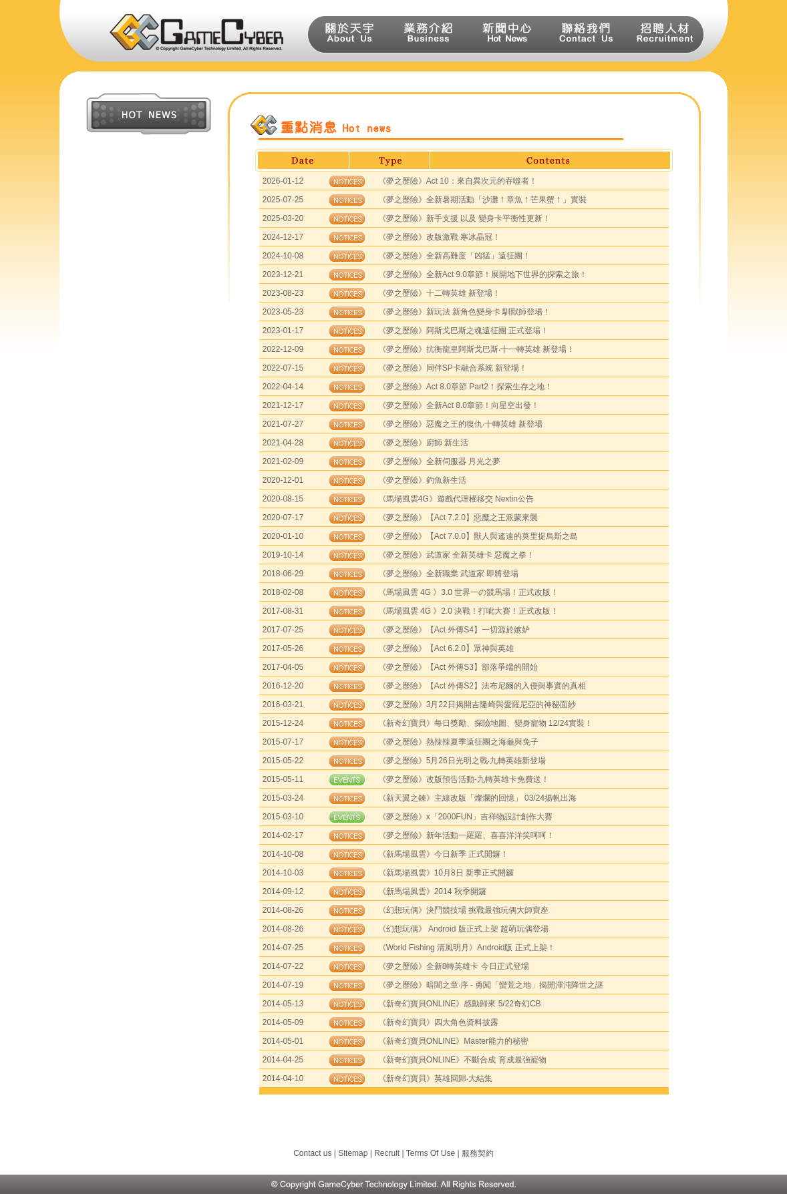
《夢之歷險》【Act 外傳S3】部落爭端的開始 (458, 667)
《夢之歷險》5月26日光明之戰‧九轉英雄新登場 (462, 760)
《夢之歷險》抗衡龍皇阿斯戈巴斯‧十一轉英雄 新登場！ (476, 349)
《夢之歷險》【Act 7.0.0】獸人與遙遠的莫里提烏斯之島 (478, 536)
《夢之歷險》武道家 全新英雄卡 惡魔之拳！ (456, 555)
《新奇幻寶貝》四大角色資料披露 (438, 1022)
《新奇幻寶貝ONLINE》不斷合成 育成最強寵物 (462, 1059)
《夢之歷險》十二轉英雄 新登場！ (439, 293)
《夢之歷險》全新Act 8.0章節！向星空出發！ (458, 405)
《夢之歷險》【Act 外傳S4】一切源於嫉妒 (454, 629)
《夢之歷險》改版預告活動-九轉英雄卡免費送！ (463, 779)
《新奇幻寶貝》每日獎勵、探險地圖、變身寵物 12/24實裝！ (485, 723)
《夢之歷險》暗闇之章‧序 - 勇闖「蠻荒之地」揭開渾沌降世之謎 (491, 985)
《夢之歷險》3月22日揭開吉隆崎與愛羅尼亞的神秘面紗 (477, 704)
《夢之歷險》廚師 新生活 (423, 442)
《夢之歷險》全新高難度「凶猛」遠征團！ (454, 255)
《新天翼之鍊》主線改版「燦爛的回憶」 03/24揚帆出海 (477, 798)
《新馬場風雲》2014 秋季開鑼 (432, 891)
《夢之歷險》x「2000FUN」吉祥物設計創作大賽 (465, 816)
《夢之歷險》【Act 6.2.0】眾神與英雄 (446, 648)
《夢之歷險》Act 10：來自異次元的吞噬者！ (457, 181)
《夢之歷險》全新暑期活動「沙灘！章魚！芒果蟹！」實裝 (482, 199)
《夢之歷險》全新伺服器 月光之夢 (439, 461)
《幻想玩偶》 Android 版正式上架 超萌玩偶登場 (463, 929)
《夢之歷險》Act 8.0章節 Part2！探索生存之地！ (465, 386)
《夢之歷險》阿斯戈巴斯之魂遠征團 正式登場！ (463, 330)
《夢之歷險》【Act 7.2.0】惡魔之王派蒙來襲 (458, 517)
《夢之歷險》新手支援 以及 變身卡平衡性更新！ (464, 218)
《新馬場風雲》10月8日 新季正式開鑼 (446, 872)
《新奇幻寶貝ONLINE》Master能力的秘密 (453, 1041)
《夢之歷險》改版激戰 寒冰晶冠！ (439, 237)
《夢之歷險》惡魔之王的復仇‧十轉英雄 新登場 (460, 424)
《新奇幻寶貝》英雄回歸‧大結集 (435, 1078)
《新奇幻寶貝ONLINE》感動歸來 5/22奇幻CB (459, 1003)
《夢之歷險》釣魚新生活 (422, 480)
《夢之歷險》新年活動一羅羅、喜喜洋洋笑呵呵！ (466, 835)
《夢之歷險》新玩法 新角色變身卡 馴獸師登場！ (464, 312)
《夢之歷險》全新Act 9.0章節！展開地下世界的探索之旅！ (482, 274)
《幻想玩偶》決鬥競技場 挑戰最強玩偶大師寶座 (463, 910)
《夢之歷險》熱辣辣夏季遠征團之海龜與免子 (458, 742)
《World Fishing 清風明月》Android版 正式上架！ (466, 947)
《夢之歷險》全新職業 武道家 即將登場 (448, 573)
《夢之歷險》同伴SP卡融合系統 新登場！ (452, 368)
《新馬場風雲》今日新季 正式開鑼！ (443, 854)
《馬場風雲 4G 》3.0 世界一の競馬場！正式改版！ (468, 592)
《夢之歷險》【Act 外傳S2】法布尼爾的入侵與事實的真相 (482, 685)
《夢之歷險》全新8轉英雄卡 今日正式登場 (453, 966)
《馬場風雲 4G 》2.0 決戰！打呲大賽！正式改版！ (468, 611)
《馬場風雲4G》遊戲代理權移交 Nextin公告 (456, 499)
